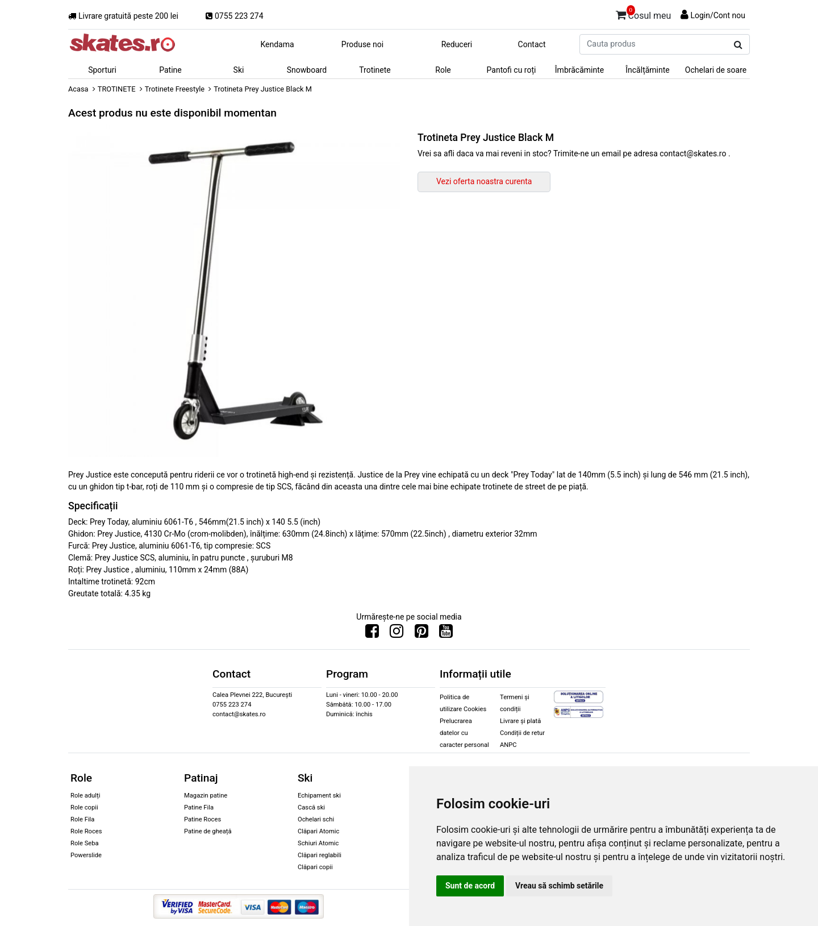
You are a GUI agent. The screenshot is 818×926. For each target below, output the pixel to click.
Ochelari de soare (715, 69)
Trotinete (375, 69)
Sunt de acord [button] (470, 885)
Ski (238, 69)
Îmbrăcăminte (579, 69)
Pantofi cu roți (511, 69)
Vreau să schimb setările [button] (559, 885)
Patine (170, 69)
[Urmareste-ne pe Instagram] (396, 633)
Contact (532, 44)
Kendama (277, 44)
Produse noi (362, 44)
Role (442, 69)
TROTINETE (117, 89)
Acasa (78, 89)
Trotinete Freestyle (174, 89)
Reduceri (457, 44)
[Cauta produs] (738, 45)
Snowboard (307, 69)
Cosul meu (643, 13)
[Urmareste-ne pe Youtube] (446, 633)
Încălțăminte (647, 69)
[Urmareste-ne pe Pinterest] (421, 633)
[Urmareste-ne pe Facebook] (372, 633)
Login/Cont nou (717, 15)
